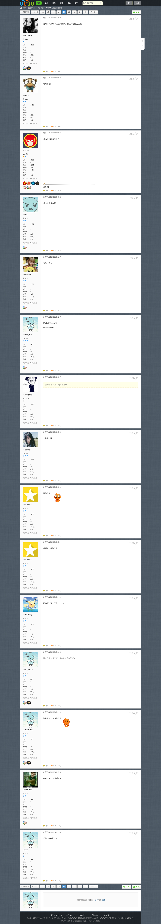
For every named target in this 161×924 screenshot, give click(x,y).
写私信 (34, 64)
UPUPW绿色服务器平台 (43, 918)
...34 (85, 12)
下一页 (143, 47)
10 (31, 467)
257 (31, 167)
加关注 (26, 64)
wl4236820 (28, 790)
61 (31, 162)
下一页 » (93, 12)
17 (48, 12)
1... (43, 12)
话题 (69, 3)
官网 (76, 3)
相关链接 (107, 915)
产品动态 (40, 8)
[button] (59, 71)
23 (79, 12)
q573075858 (28, 730)
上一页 (143, 41)
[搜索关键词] (91, 3)
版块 (46, 3)
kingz (26, 215)
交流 (61, 3)
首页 (38, 3)
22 (74, 12)
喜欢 (54, 71)
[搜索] (101, 3)
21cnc (26, 150)
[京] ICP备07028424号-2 (126, 918)
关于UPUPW (55, 915)
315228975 (28, 505)
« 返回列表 (25, 12)
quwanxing (28, 615)
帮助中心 (69, 915)
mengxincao (28, 670)
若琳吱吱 (27, 450)
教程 (53, 3)
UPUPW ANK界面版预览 (54, 8)
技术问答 (82, 915)
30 (31, 352)
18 (53, 12)
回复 (136, 12)
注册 (137, 3)
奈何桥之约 (28, 395)
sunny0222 (28, 335)
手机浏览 (95, 915)
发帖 (136, 887)
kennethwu (28, 35)
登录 (129, 3)
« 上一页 (35, 12)
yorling (26, 850)
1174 (32, 165)
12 (31, 347)
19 (58, 12)
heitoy (26, 95)
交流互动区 (31, 8)
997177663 (28, 275)
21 (69, 12)
